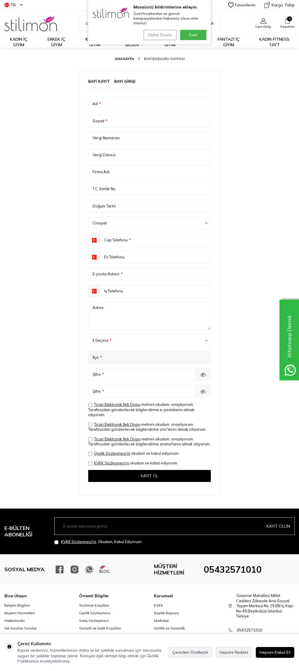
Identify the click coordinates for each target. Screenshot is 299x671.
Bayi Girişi (124, 81)
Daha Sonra (159, 34)
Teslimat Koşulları (94, 605)
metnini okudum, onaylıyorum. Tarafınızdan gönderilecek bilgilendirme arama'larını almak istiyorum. (149, 441)
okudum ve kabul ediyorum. (133, 453)
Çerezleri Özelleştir (190, 652)
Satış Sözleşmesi (94, 621)
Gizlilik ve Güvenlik (169, 628)
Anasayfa (124, 58)
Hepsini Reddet (234, 652)
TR (13, 5)
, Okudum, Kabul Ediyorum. (98, 541)
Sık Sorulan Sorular (20, 628)
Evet (193, 34)
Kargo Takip (279, 5)
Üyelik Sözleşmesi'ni (112, 453)
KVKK (158, 605)
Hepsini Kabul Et (275, 652)
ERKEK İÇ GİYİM (56, 42)
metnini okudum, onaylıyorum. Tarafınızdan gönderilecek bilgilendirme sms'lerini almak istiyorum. (147, 427)
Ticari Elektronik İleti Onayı (117, 404)
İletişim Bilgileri (17, 605)
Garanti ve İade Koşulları (100, 628)
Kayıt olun (278, 526)
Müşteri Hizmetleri (19, 613)
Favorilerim (241, 5)
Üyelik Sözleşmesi (94, 613)
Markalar (161, 621)
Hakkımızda (14, 621)
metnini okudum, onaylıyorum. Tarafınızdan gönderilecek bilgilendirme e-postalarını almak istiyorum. (141, 409)
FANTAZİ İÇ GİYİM (229, 42)
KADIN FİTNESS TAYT (274, 42)
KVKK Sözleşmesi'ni (111, 463)
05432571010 (233, 569)
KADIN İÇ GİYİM (18, 42)
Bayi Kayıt (99, 81)
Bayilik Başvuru (166, 613)
